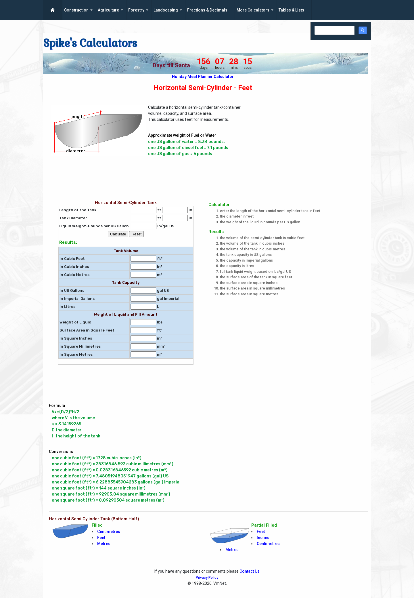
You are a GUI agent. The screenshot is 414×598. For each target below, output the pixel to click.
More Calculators (253, 10)
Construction (76, 10)
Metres (103, 543)
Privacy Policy (207, 578)
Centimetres (108, 531)
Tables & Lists (291, 10)
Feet (101, 537)
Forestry (136, 10)
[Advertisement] (315, 143)
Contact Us (249, 571)
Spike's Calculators (90, 43)
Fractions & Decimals (207, 10)
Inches (263, 537)
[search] (333, 30)
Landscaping (166, 10)
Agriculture (108, 10)
